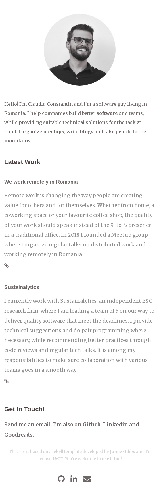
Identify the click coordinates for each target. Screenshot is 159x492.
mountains (17, 141)
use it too (111, 458)
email (43, 424)
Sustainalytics (21, 287)
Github (92, 424)
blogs (86, 131)
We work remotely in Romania (41, 182)
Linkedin (115, 424)
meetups (53, 131)
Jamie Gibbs (122, 451)
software (107, 113)
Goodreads (18, 434)
